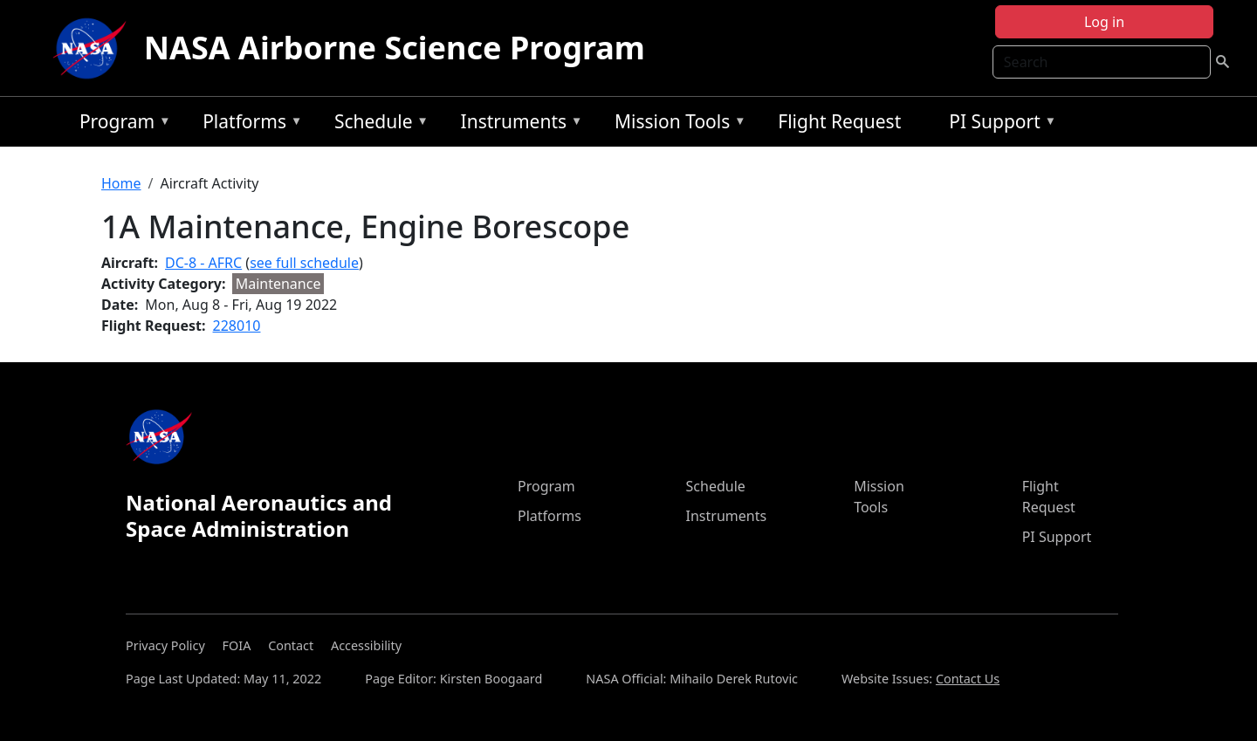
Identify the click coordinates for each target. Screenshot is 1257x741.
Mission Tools (676, 124)
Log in (1104, 21)
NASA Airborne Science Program (394, 47)
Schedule (377, 124)
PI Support (998, 124)
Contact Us (967, 678)
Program (121, 124)
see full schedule (304, 262)
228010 (237, 325)
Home (121, 183)
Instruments (517, 124)
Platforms (248, 124)
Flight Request (839, 121)
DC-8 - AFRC (203, 262)
